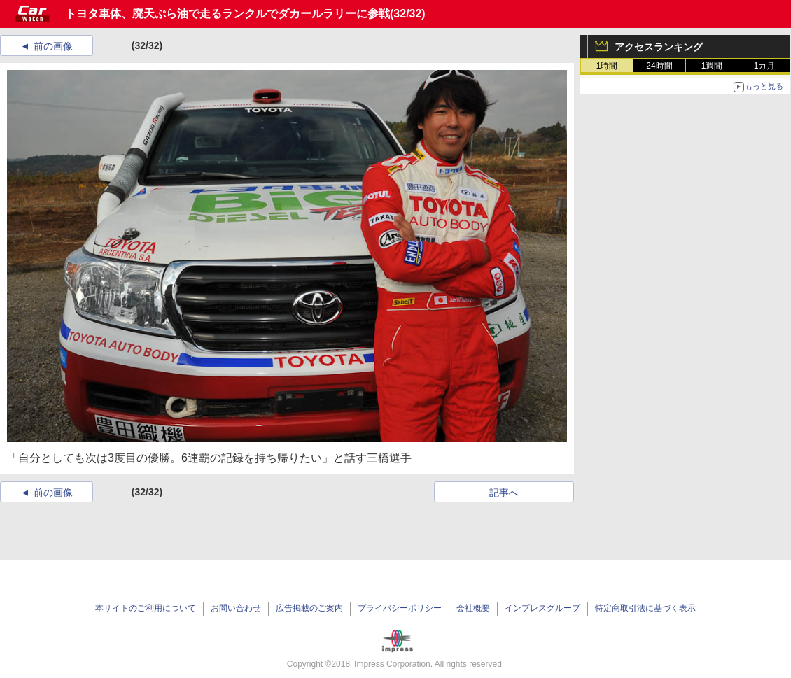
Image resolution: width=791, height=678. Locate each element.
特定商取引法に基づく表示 (645, 608)
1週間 (712, 66)
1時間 (607, 66)
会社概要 (473, 608)
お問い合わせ (236, 608)
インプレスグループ (542, 608)
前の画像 (53, 46)
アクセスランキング (659, 46)
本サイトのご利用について (145, 608)
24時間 (659, 66)
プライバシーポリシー (400, 608)
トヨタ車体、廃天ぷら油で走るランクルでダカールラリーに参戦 (227, 14)
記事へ (504, 492)
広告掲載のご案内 (309, 608)
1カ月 (765, 66)
